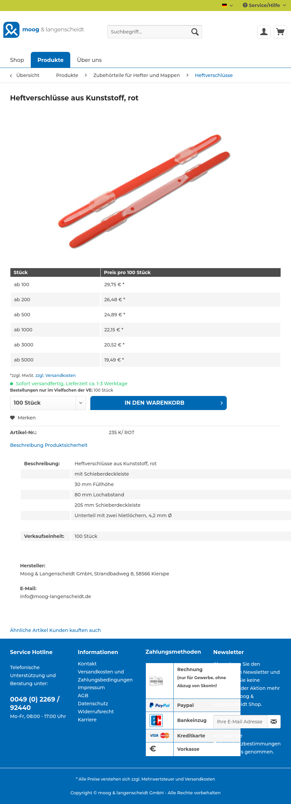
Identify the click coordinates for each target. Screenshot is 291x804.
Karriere (87, 720)
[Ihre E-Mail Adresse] (240, 721)
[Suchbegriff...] (154, 31)
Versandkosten (200, 779)
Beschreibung (26, 445)
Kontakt (87, 664)
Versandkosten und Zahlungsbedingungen (105, 676)
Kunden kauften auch (75, 630)
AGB (83, 696)
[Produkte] (50, 60)
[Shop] (17, 60)
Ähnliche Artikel (29, 630)
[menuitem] (154, 35)
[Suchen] (195, 31)
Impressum (91, 688)
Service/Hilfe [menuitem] (262, 5)
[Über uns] (89, 60)
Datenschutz (93, 704)
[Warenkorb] (280, 31)
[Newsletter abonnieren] (274, 721)
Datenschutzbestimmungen (247, 744)
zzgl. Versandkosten (55, 375)
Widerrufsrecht (96, 712)
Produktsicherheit (66, 445)
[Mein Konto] (264, 31)
